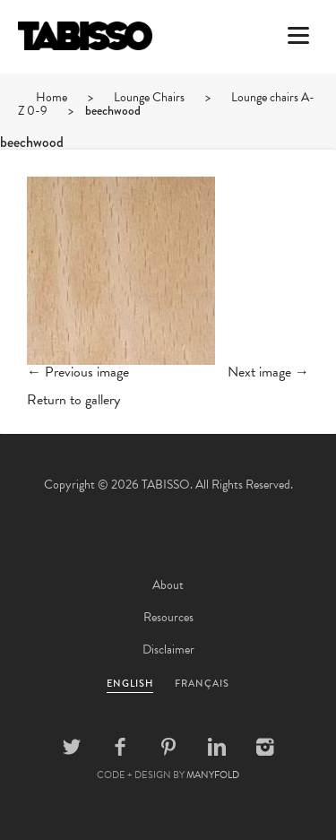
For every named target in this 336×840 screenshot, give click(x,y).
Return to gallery (73, 400)
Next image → (268, 372)
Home (51, 97)
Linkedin (217, 747)
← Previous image (78, 372)
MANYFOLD (212, 775)
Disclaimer (168, 649)
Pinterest (168, 747)
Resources (168, 617)
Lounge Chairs (149, 97)
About (168, 585)
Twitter (72, 747)
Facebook (120, 747)
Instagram (265, 747)
